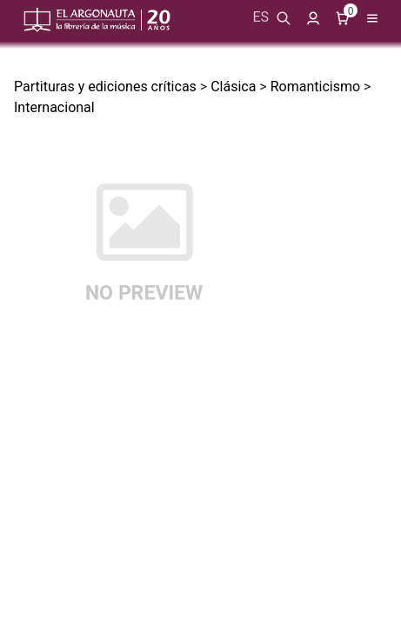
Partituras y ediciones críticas (105, 86)
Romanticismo (315, 86)
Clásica (233, 86)
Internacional (54, 107)
